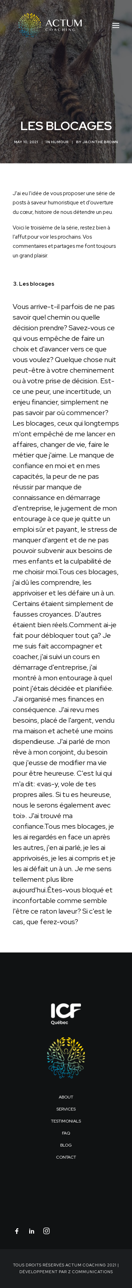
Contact (66, 1157)
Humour (60, 142)
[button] (116, 25)
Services (66, 1109)
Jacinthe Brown (100, 142)
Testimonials (66, 1121)
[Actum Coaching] (47, 25)
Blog (66, 1145)
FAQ (66, 1133)
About (66, 1097)
